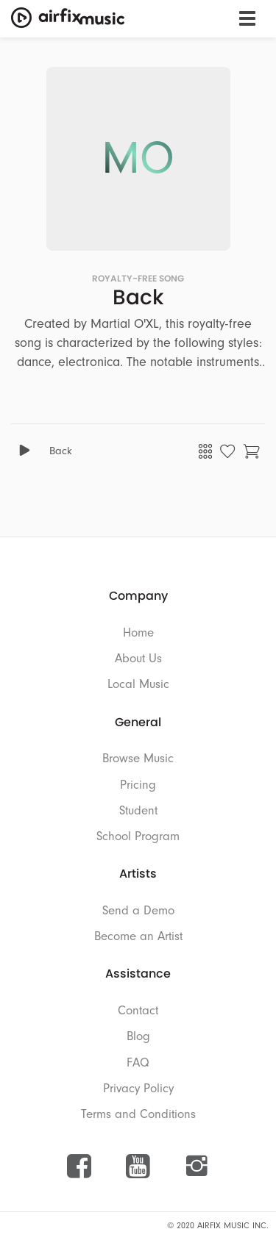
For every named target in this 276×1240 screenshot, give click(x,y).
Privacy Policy (138, 1088)
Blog (138, 1036)
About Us (138, 658)
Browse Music (138, 758)
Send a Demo (138, 910)
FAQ (138, 1062)
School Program (138, 836)
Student (138, 810)
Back (60, 451)
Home (138, 632)
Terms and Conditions (138, 1114)
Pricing (138, 785)
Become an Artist (138, 936)
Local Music (138, 684)
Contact (138, 1010)
